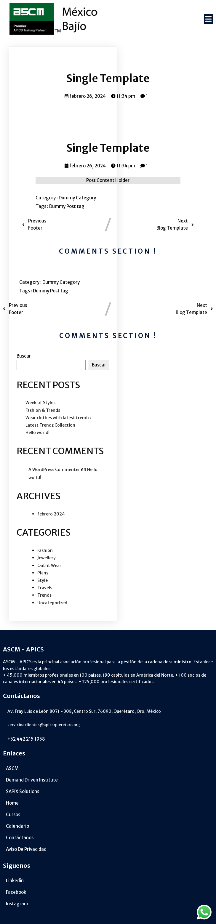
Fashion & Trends (42, 410)
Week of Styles (40, 402)
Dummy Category (77, 198)
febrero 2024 (51, 514)
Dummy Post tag (66, 206)
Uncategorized (52, 603)
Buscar (24, 356)
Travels (44, 587)
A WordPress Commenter (54, 469)
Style (42, 580)
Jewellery (46, 558)
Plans (42, 573)
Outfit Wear (49, 565)
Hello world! (37, 432)
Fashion (45, 550)
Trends (44, 595)
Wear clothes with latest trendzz (58, 417)
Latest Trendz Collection (50, 425)
